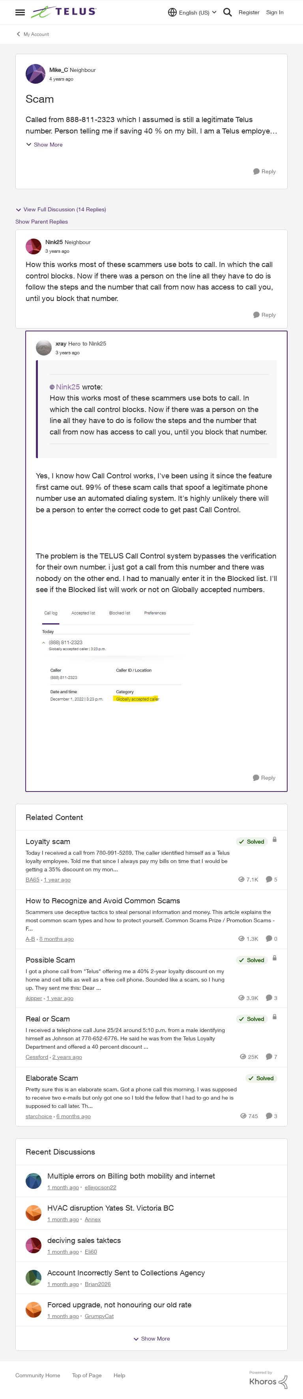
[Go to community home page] (65, 12)
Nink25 (68, 386)
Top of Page (87, 1375)
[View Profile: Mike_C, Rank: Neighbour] (35, 74)
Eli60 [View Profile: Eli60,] (91, 1251)
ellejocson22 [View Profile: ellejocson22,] (100, 1186)
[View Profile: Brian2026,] (33, 1278)
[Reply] (264, 171)
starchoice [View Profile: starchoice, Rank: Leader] (39, 1116)
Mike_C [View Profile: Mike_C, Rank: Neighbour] (58, 69)
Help (119, 1375)
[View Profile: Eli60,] (33, 1245)
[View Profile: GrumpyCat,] (33, 1310)
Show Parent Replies (41, 221)
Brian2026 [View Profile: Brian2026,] (98, 1283)
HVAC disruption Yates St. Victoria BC (110, 1207)
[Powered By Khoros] (269, 1380)
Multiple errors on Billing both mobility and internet (131, 1175)
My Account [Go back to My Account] (32, 34)
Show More (44, 144)
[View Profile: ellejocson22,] (33, 1181)
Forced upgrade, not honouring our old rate (119, 1304)
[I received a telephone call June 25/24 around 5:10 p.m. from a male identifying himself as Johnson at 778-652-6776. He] (129, 1038)
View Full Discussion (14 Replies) (60, 209)
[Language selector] (192, 12)
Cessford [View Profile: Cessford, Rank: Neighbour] (37, 1056)
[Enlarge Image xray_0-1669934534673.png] (115, 658)
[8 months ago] (55, 939)
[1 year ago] (56, 879)
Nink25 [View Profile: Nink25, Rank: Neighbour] (54, 242)
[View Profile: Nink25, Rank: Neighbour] (33, 246)
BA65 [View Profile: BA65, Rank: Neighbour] (32, 879)
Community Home (37, 1375)
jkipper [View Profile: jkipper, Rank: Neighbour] (34, 997)
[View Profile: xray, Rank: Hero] (44, 347)
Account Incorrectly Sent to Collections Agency (126, 1272)
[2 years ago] (66, 1057)
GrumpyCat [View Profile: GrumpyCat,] (99, 1316)
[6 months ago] (72, 1116)
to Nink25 (94, 343)
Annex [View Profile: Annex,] (93, 1219)
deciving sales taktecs (84, 1240)
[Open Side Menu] (20, 12)
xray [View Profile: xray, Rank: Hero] (61, 343)
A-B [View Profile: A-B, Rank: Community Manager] (30, 938)
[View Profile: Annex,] (33, 1213)
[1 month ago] (63, 1187)
